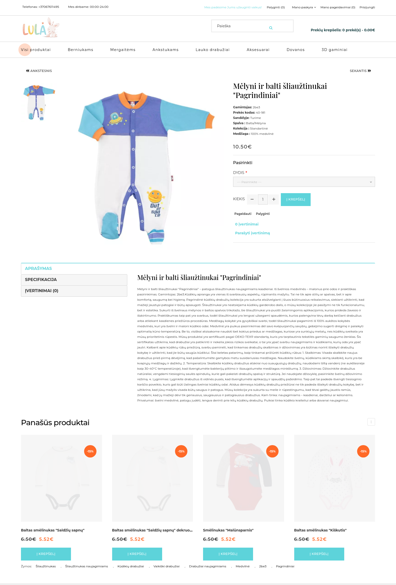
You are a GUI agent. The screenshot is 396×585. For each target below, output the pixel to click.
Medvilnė (243, 568)
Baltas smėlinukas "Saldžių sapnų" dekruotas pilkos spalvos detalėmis (176, 529)
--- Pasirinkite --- (249, 181)
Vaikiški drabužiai (167, 568)
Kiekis (239, 199)
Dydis (238, 172)
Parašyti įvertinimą (250, 229)
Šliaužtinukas (46, 568)
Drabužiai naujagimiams (207, 568)
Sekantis (357, 71)
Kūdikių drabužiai (130, 568)
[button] (39, 101)
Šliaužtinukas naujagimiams (86, 568)
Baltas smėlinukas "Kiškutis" (320, 529)
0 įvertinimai (245, 224)
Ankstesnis (42, 71)
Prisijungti (367, 7)
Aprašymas (38, 267)
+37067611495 (48, 7)
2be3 (262, 568)
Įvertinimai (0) (41, 290)
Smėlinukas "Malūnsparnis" (228, 529)
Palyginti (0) (270, 7)
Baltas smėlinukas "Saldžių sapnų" (52, 529)
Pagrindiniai (285, 568)
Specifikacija (41, 278)
